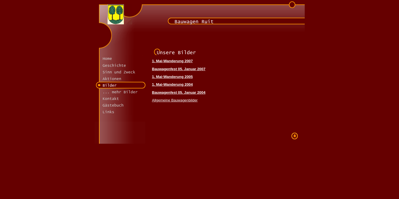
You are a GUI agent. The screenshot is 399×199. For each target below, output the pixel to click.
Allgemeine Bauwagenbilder (175, 100)
